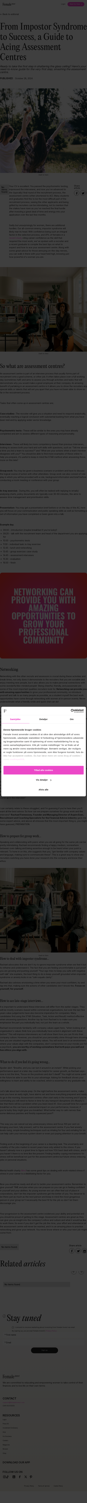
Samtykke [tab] (15, 719)
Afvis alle (43, 789)
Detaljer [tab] (43, 719)
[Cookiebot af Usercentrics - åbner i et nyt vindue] (71, 711)
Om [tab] (72, 719)
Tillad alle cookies (43, 770)
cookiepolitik (17, 759)
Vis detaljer (43, 780)
